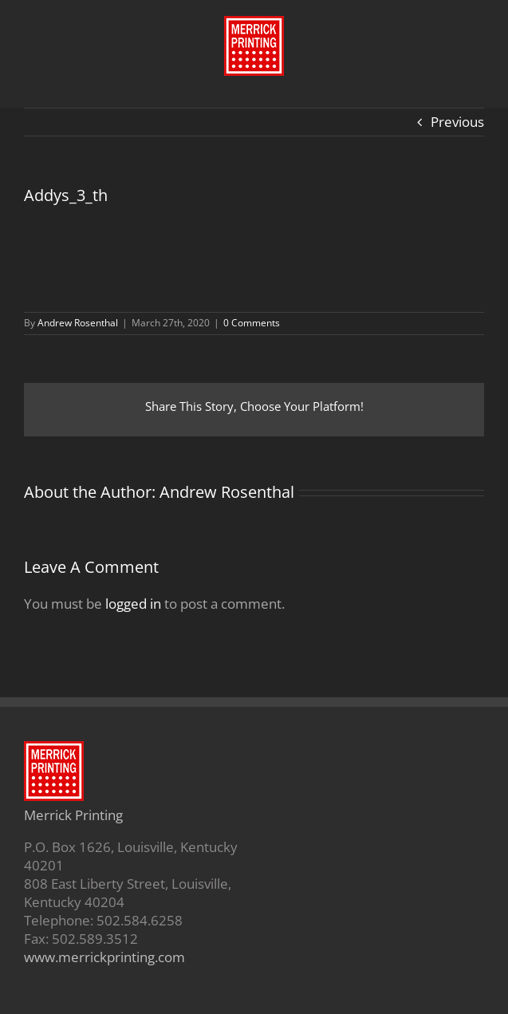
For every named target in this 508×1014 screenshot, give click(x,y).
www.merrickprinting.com (104, 957)
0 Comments (251, 322)
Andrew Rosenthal (77, 322)
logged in (133, 603)
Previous (457, 121)
